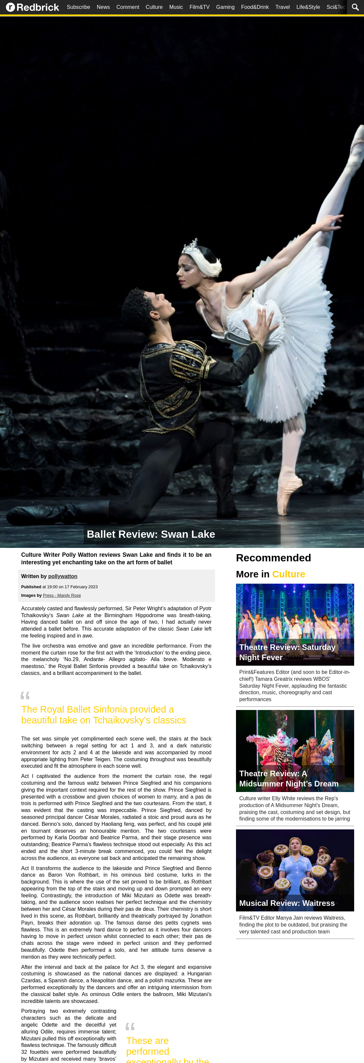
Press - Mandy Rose (62, 595)
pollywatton (62, 576)
